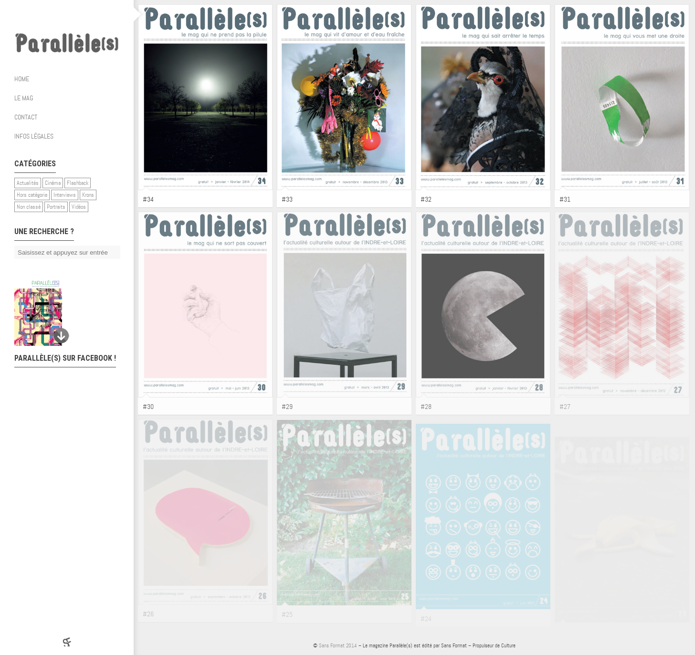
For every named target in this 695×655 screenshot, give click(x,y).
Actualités (28, 183)
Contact (25, 117)
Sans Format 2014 (338, 645)
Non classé (29, 207)
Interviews (64, 195)
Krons (88, 195)
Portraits (56, 207)
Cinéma (53, 183)
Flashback (77, 183)
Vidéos (79, 207)
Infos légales (33, 136)
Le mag (70, 97)
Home (21, 79)
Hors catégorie (32, 195)
